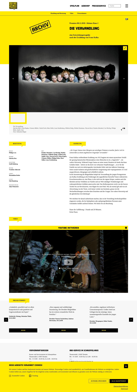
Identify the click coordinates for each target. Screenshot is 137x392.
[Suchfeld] (115, 5)
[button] (126, 5)
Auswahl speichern (98, 381)
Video (71, 13)
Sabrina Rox (13, 158)
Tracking (35, 376)
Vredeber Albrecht (14, 169)
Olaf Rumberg (13, 181)
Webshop (85, 6)
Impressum (124, 389)
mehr (23, 330)
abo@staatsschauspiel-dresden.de (83, 361)
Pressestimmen (81, 13)
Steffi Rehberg (13, 164)
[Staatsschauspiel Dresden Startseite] (13, 6)
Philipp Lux (12, 152)
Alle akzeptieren (119, 381)
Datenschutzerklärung (121, 386)
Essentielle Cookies (18, 376)
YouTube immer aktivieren (68, 268)
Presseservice (99, 6)
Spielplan (74, 6)
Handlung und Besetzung (58, 13)
